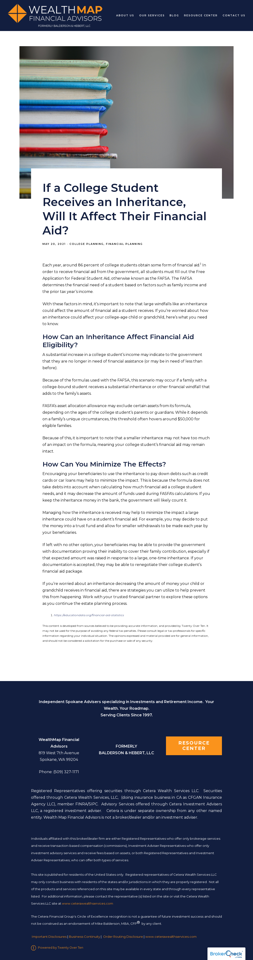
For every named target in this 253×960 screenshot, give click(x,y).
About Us (125, 15)
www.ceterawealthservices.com (171, 936)
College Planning (86, 244)
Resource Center (201, 15)
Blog (174, 15)
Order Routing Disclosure (123, 936)
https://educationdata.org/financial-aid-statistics (89, 615)
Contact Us (234, 15)
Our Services (152, 15)
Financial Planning (124, 244)
